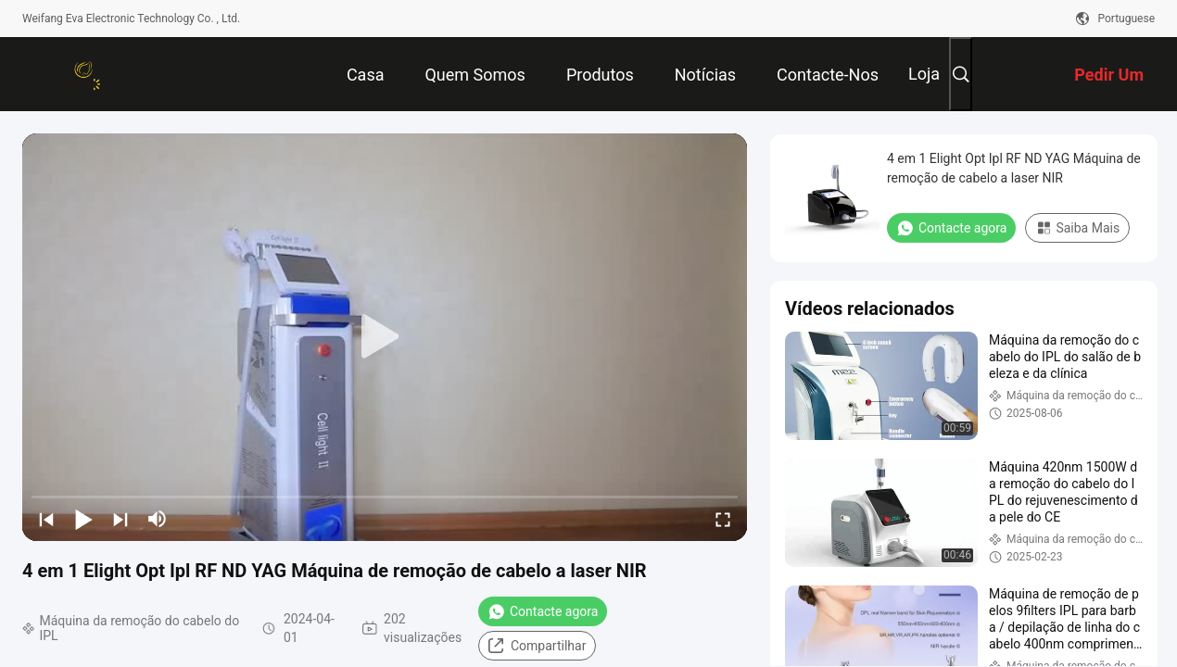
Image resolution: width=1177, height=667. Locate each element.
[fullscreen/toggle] (722, 519)
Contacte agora (542, 611)
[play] (384, 337)
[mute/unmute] (157, 519)
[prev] (46, 519)
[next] (120, 519)
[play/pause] (83, 519)
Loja (924, 73)
